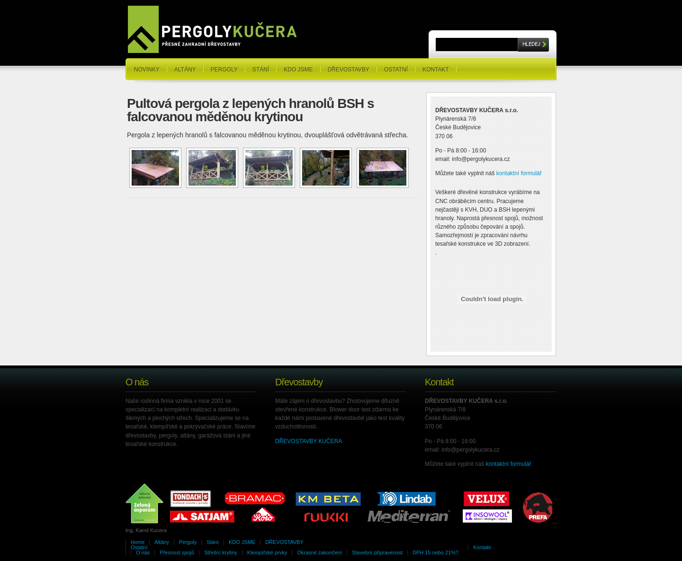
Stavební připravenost (377, 552)
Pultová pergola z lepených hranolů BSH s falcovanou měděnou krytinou (250, 110)
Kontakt (435, 69)
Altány (185, 69)
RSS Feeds (540, 61)
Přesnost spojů (177, 552)
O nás (143, 552)
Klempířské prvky (267, 552)
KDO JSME (298, 69)
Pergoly (224, 69)
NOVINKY (147, 69)
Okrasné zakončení (319, 552)
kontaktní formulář (519, 173)
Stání (260, 69)
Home (137, 542)
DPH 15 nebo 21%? (435, 552)
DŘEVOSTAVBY (348, 69)
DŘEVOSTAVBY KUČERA (308, 441)
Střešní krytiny (220, 552)
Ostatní (396, 69)
